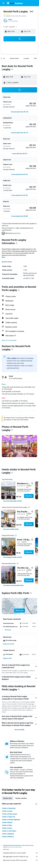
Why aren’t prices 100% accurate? (20, 860)
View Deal (29, 496)
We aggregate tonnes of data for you (20, 856)
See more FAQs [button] (19, 729)
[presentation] (12, 69)
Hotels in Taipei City (8, 817)
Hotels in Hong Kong (8, 808)
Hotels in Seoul (7, 828)
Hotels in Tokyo (7, 825)
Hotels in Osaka (7, 811)
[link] (12, 501)
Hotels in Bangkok (8, 834)
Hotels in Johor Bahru (9, 831)
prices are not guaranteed (15, 847)
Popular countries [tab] (21, 798)
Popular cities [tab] (7, 798)
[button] (3, 3)
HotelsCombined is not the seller (20, 853)
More (3, 257)
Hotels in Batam (7, 822)
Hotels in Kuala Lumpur (9, 814)
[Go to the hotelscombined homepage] (15, 3)
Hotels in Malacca (8, 836)
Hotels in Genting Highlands (11, 819)
